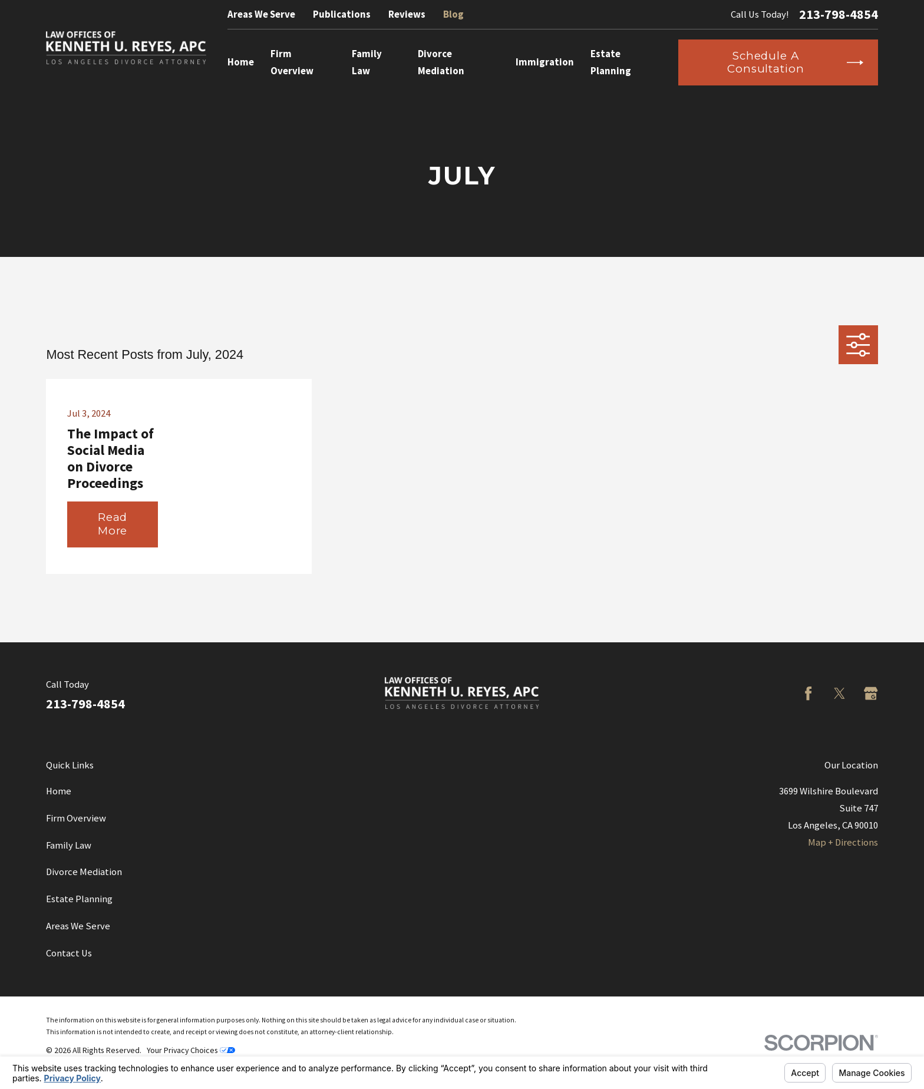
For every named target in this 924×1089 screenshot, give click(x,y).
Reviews (406, 14)
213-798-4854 (838, 14)
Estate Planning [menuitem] (610, 62)
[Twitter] (839, 693)
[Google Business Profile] (870, 693)
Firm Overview (76, 818)
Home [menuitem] (240, 62)
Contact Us (69, 953)
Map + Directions (843, 842)
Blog (453, 14)
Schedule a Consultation (795, 62)
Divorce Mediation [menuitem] (441, 62)
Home (58, 791)
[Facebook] (808, 693)
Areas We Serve (261, 14)
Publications (342, 14)
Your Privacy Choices (191, 1050)
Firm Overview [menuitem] (292, 62)
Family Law (68, 845)
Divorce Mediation (84, 872)
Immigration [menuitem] (545, 62)
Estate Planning (79, 899)
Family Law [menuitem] (367, 62)
